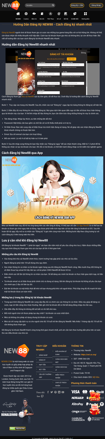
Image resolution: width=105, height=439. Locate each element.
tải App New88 (83, 225)
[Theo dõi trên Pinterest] (55, 392)
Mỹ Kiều (96, 377)
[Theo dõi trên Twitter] (51, 392)
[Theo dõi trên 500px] (38, 396)
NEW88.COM (6, 361)
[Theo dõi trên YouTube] (63, 392)
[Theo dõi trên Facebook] (48, 392)
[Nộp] (53, 5)
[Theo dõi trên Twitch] (42, 396)
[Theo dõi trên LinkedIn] (59, 392)
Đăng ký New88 (8, 32)
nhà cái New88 (28, 96)
